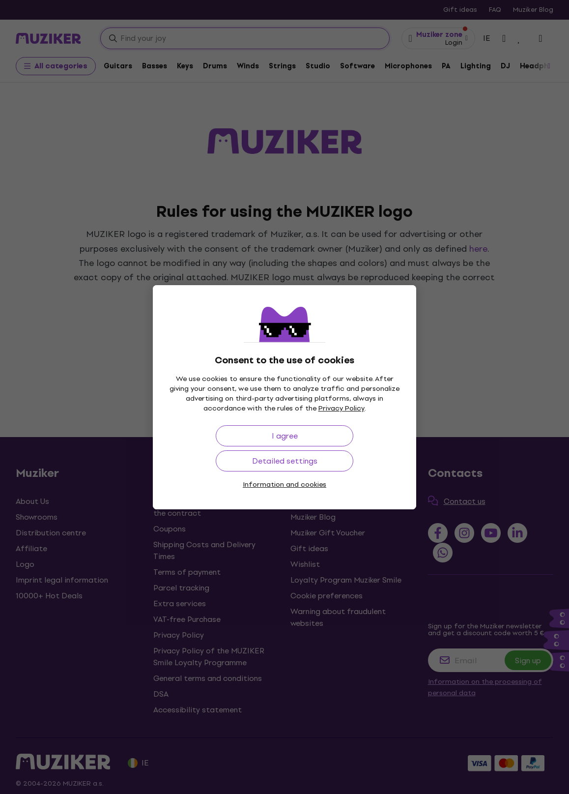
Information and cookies (284, 484)
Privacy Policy (341, 408)
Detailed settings (284, 461)
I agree (285, 436)
